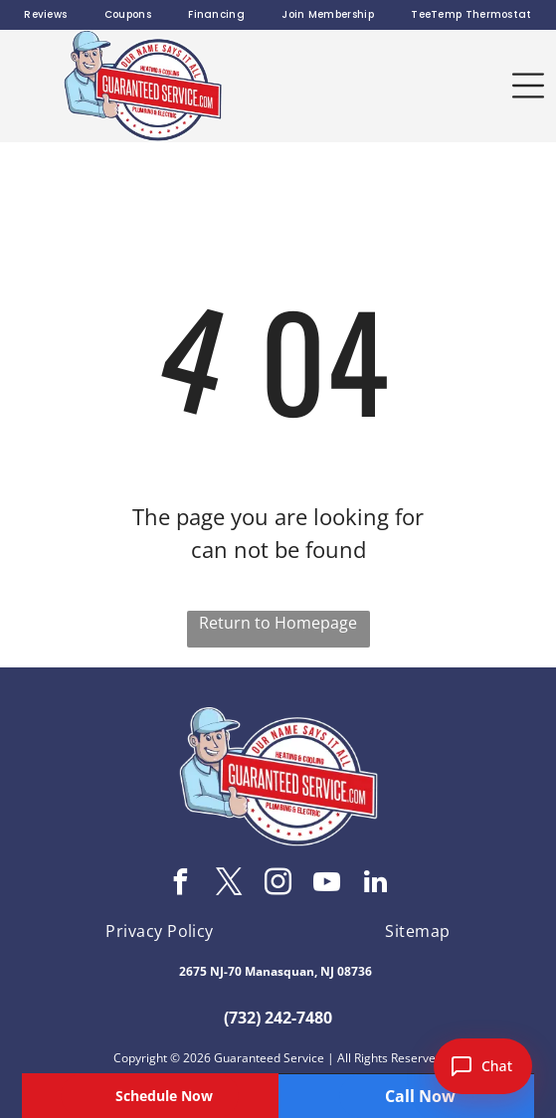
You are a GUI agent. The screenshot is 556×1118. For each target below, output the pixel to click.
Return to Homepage (278, 623)
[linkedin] (376, 884)
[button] (528, 85)
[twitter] (230, 884)
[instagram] (278, 884)
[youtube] (327, 884)
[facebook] (181, 884)
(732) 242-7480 (278, 1017)
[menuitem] (45, 15)
